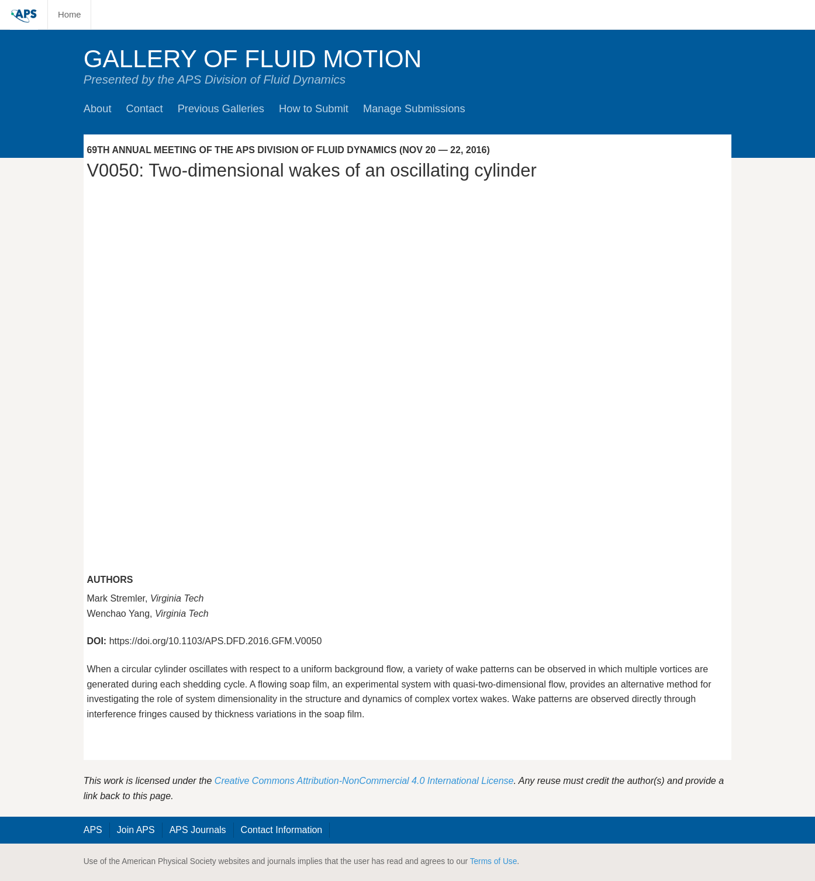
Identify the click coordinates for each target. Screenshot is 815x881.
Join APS (136, 830)
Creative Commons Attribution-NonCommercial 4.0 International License (364, 781)
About (98, 108)
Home (69, 14)
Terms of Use (493, 861)
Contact (144, 108)
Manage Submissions (414, 108)
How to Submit (313, 108)
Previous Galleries (221, 108)
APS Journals (198, 830)
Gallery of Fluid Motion (253, 58)
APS (93, 830)
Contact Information (282, 830)
